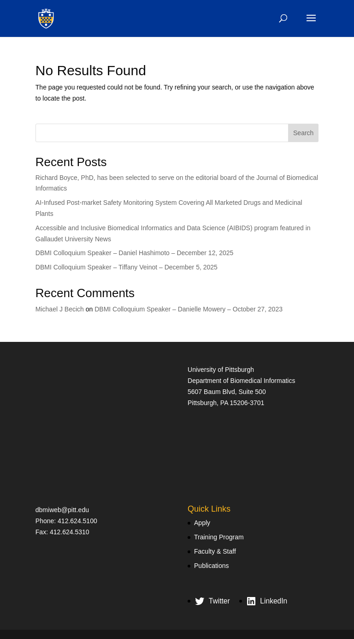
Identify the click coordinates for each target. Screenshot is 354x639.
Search (303, 133)
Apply (202, 522)
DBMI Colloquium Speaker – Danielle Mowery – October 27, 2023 (188, 309)
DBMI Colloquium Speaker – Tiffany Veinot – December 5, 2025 (126, 267)
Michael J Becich (59, 309)
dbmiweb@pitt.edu (62, 510)
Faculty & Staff (215, 551)
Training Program (219, 537)
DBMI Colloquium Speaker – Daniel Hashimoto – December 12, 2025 (134, 253)
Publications (211, 565)
